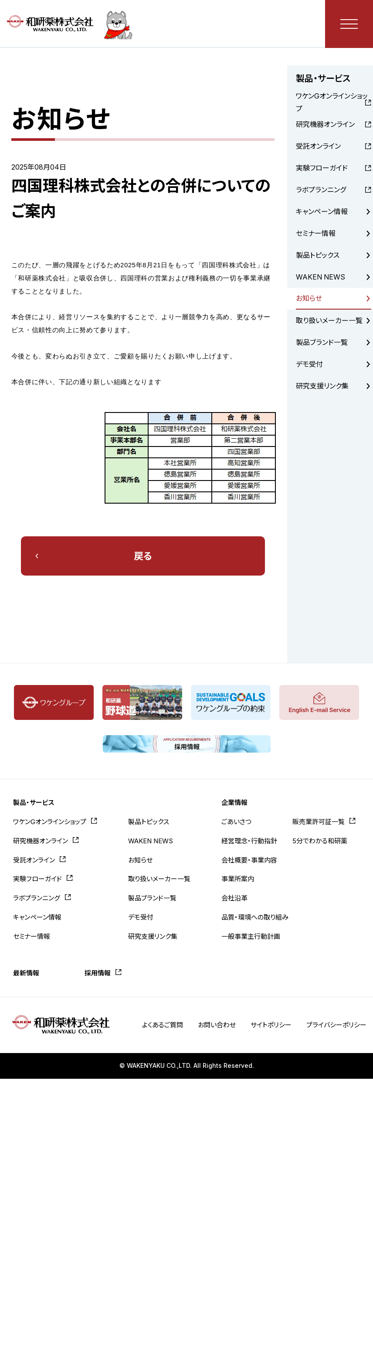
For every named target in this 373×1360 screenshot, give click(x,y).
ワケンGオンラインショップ (332, 102)
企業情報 (234, 802)
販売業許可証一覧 (318, 822)
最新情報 (26, 973)
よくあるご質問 (162, 1025)
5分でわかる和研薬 (319, 841)
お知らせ (309, 298)
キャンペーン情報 (322, 211)
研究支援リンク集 (322, 386)
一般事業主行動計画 (250, 936)
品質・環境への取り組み (254, 917)
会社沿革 (234, 898)
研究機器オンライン (325, 124)
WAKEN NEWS (320, 277)
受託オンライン (318, 146)
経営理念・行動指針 (249, 841)
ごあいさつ (236, 822)
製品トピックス (317, 255)
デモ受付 (309, 364)
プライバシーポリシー (336, 1025)
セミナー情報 (316, 233)
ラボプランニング (321, 189)
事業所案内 (237, 879)
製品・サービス (33, 802)
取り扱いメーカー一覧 (329, 320)
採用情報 (98, 973)
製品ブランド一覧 (322, 342)
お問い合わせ (217, 1025)
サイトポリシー (271, 1025)
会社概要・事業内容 (249, 860)
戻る (143, 556)
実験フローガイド (322, 168)
